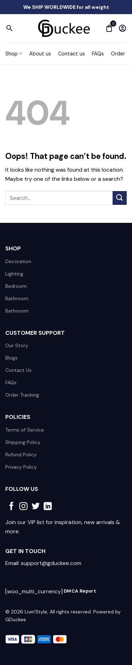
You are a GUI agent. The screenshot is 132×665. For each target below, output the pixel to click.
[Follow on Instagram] (23, 506)
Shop (13, 53)
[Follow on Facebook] (11, 506)
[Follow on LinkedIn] (48, 506)
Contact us (71, 54)
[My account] (122, 28)
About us (40, 54)
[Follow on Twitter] (36, 506)
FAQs (98, 54)
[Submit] (120, 198)
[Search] (9, 28)
